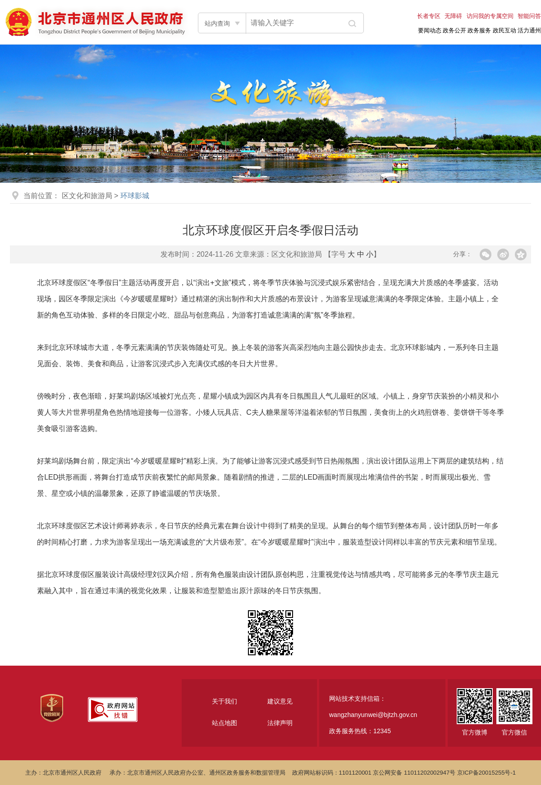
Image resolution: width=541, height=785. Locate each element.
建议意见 (280, 701)
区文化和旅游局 (87, 196)
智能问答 (529, 16)
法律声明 (280, 722)
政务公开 (454, 30)
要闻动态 (429, 30)
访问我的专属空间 (490, 16)
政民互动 (504, 30)
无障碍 (453, 16)
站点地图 (224, 722)
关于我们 (224, 701)
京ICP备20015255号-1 (486, 772)
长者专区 (428, 16)
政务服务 (479, 30)
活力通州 (529, 30)
